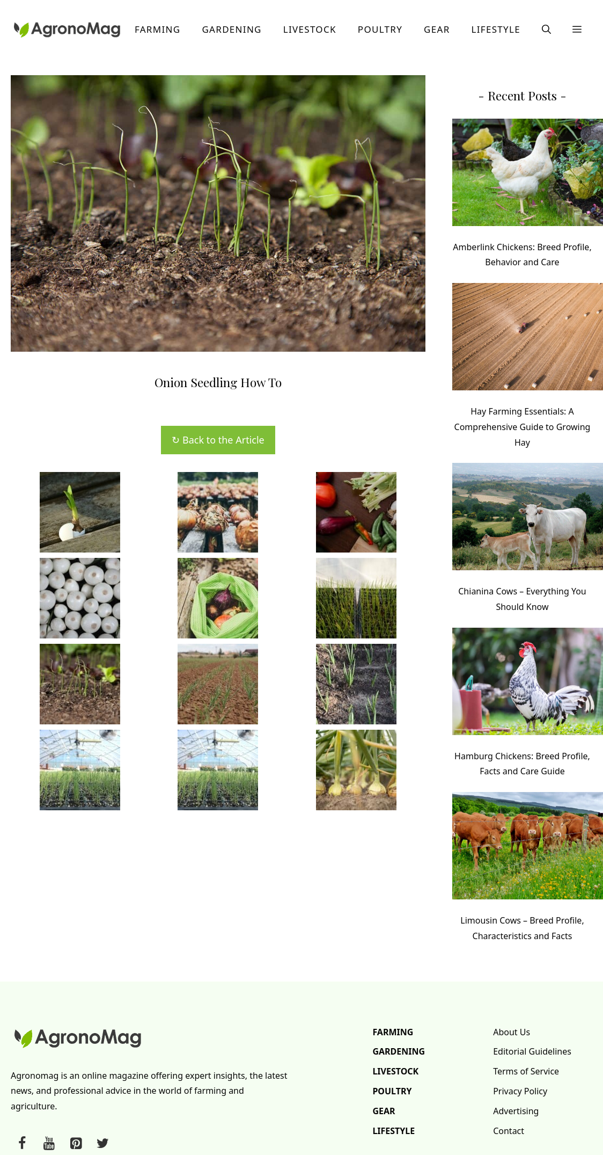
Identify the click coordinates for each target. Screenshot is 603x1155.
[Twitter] (102, 1144)
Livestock (309, 29)
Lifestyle (496, 29)
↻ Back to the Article (218, 439)
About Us (511, 1032)
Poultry (380, 29)
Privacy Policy (520, 1091)
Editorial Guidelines (532, 1051)
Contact (508, 1131)
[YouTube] (49, 1144)
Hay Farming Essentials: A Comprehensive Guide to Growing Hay (522, 426)
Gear (437, 29)
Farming (158, 29)
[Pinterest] (76, 1144)
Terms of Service (526, 1071)
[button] (546, 29)
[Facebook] (22, 1144)
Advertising (516, 1111)
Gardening (231, 29)
